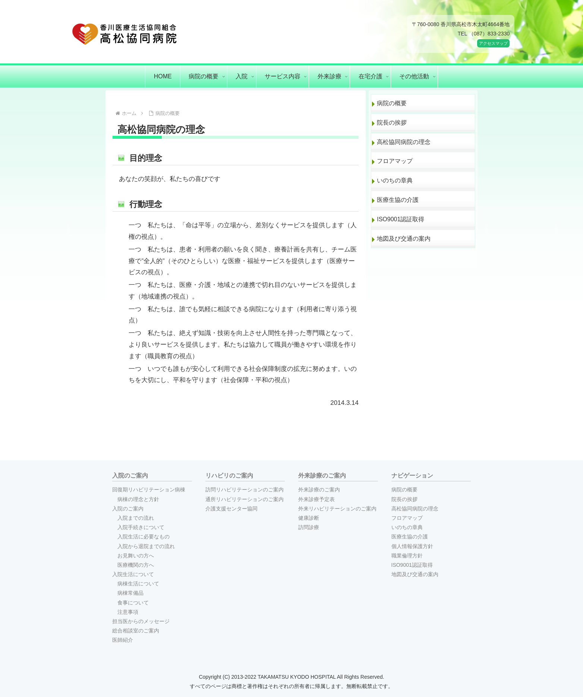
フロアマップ (395, 161)
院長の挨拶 (392, 122)
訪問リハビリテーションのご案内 (244, 490)
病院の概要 (392, 103)
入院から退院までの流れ (146, 546)
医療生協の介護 (398, 200)
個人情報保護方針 (412, 546)
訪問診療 (308, 527)
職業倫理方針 (407, 556)
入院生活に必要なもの (143, 537)
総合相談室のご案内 (135, 631)
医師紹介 (122, 640)
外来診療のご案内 (319, 490)
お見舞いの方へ (135, 556)
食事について (133, 603)
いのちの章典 (395, 180)
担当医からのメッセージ (141, 621)
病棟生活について (138, 584)
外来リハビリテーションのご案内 (337, 509)
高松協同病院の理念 (404, 142)
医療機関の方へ (135, 565)
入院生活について (133, 574)
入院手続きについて (140, 527)
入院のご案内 (128, 509)
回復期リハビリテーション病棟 (148, 490)
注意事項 (127, 612)
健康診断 (308, 518)
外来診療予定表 (316, 499)
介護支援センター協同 (231, 509)
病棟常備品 (130, 593)
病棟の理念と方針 (138, 499)
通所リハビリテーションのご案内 (244, 499)
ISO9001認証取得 (400, 219)
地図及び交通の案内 (404, 238)
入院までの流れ (135, 518)
